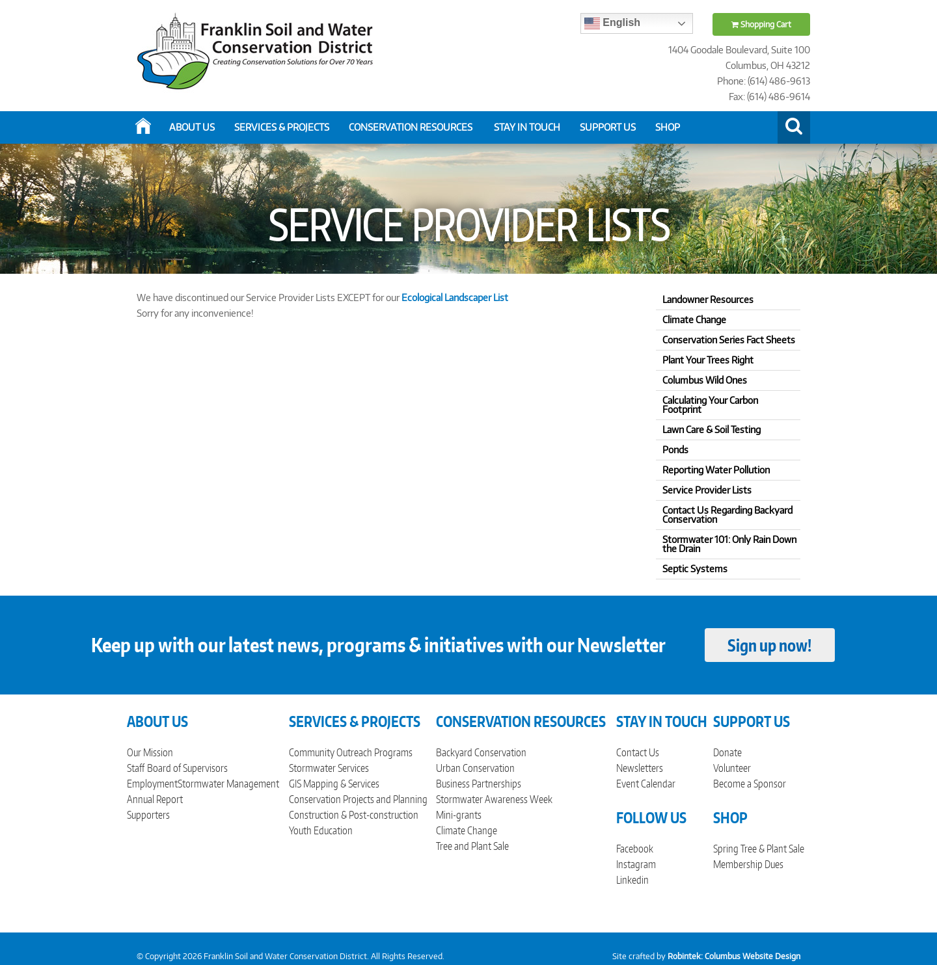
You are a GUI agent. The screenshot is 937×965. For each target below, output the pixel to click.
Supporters (148, 814)
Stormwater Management (228, 783)
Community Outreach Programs (351, 752)
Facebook (634, 848)
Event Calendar (645, 783)
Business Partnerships (478, 783)
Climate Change (466, 830)
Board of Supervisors (187, 767)
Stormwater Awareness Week (494, 799)
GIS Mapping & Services (334, 783)
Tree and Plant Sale (472, 846)
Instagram (636, 864)
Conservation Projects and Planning (358, 799)
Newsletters (639, 767)
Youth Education (321, 830)
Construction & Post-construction (353, 814)
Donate (727, 752)
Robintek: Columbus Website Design (734, 956)
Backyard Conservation (481, 752)
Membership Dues (748, 864)
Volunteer (732, 767)
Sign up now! (769, 645)
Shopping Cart (761, 24)
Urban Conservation (475, 767)
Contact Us (637, 752)
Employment (152, 783)
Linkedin (632, 879)
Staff (135, 767)
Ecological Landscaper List (455, 297)
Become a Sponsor (749, 783)
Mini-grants (459, 814)
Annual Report (155, 799)
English (612, 23)
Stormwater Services (329, 767)
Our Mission (150, 752)
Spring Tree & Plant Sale (758, 848)
